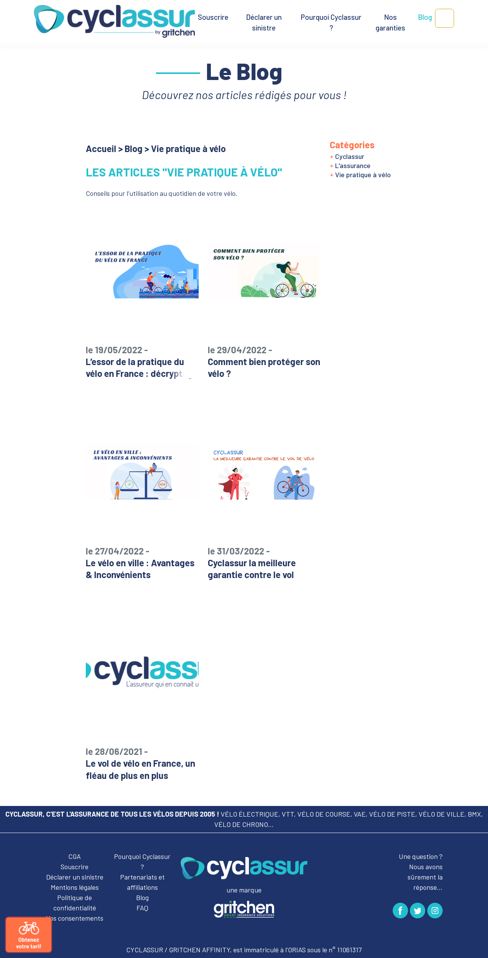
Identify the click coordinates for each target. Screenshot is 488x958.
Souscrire (213, 17)
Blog (425, 17)
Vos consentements (74, 918)
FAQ (142, 908)
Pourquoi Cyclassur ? (331, 22)
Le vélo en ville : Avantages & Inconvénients (142, 562)
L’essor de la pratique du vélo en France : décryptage (142, 361)
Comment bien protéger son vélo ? (264, 361)
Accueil (101, 148)
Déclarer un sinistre (264, 22)
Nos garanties (390, 22)
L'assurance (350, 165)
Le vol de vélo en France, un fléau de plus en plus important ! (142, 769)
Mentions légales (75, 887)
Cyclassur (347, 156)
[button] (444, 18)
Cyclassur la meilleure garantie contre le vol (264, 562)
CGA (74, 856)
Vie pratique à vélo (360, 174)
